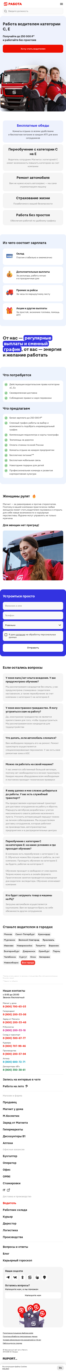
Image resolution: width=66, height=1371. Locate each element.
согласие (20, 634)
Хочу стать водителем (33, 48)
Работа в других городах (12, 1343)
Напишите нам (33, 1295)
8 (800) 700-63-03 (14, 1006)
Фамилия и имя (13, 606)
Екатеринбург (11, 951)
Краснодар (44, 934)
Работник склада (15, 1210)
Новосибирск (11, 962)
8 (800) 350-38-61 (14, 1069)
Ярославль (48, 940)
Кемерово (44, 957)
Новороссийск (24, 945)
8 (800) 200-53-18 (14, 1030)
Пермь (56, 951)
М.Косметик (11, 1116)
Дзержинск (29, 951)
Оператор (9, 1163)
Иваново (8, 945)
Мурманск (9, 940)
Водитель (9, 1203)
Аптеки (8, 1143)
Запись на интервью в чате (22, 1079)
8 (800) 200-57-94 (14, 1053)
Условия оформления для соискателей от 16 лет (22, 1340)
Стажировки (12, 1183)
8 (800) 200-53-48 (14, 1022)
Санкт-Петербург (25, 934)
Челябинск (10, 957)
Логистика (10, 1230)
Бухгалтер (10, 1156)
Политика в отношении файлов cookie (18, 1333)
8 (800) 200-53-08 (14, 1014)
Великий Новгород (29, 940)
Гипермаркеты (13, 1129)
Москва (8, 934)
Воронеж (54, 945)
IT (6, 1190)
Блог (6, 1253)
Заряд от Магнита (15, 1122)
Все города (28, 962)
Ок (60, 1367)
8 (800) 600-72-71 (14, 1061)
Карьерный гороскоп (17, 1260)
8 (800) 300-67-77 (14, 1038)
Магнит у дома (13, 1109)
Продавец (10, 1102)
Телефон (9, 615)
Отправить (33, 647)
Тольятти (40, 945)
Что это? (5, 1369)
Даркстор (9, 1223)
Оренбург (44, 951)
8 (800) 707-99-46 (14, 1045)
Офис (7, 1169)
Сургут (23, 957)
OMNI (6, 1176)
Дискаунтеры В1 (14, 1136)
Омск (33, 957)
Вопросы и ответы (15, 1247)
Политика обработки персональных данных (20, 1336)
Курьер (8, 1216)
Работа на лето (15, 1086)
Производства (13, 1237)
